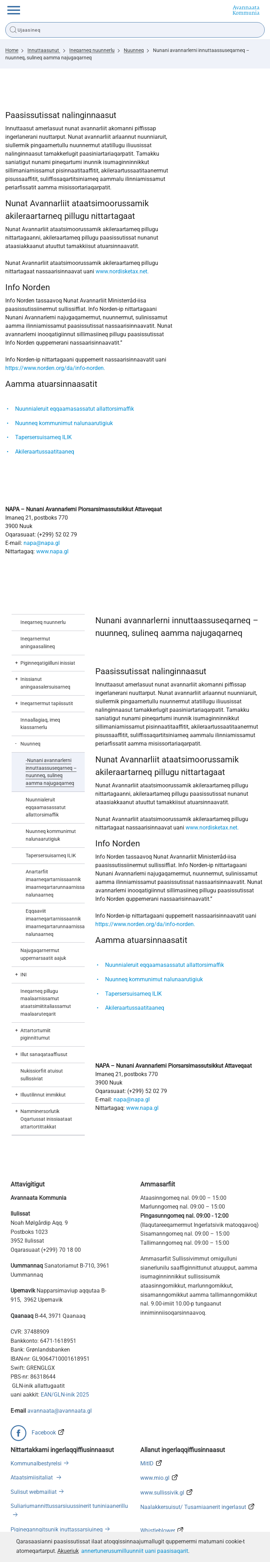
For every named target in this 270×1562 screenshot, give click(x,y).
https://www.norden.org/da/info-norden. (55, 368)
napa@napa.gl (42, 543)
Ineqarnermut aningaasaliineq (37, 642)
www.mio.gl (154, 1478)
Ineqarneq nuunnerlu (92, 50)
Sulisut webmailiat (34, 1492)
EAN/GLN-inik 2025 (65, 1394)
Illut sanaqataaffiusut (44, 1054)
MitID (147, 1463)
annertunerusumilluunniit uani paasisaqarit (134, 1551)
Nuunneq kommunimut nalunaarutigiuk (64, 423)
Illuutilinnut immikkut (43, 1095)
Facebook (44, 1432)
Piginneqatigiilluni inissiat (47, 663)
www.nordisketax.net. (122, 271)
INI (23, 974)
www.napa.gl (52, 551)
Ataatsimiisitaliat (32, 1477)
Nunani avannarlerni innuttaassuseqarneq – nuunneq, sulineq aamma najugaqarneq (51, 771)
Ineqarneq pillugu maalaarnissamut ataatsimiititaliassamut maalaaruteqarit (45, 1002)
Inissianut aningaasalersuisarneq (45, 683)
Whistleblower (157, 1530)
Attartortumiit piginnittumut (35, 1034)
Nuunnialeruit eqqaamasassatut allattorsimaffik (74, 408)
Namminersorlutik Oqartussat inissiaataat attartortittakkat (46, 1119)
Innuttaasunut (43, 50)
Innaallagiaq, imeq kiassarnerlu (40, 723)
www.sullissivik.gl (162, 1492)
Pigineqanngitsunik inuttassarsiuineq (57, 1529)
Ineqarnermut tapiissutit (46, 703)
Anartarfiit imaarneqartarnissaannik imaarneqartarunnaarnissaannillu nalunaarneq (55, 883)
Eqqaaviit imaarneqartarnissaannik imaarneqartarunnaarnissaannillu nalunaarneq (55, 922)
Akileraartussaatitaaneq (44, 451)
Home (11, 50)
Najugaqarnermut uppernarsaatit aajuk (43, 954)
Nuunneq (134, 50)
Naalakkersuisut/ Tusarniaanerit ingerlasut (193, 1507)
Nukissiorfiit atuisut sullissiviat (41, 1074)
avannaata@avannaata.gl (59, 1410)
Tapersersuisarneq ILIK (43, 437)
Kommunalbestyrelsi (36, 1463)
